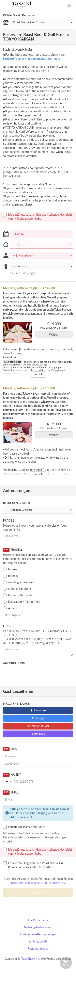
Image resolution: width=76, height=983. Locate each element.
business (11, 569)
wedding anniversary (18, 582)
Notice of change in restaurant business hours (31, 58)
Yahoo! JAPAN (38, 726)
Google (38, 718)
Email (11, 792)
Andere (10, 608)
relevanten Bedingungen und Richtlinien (36, 882)
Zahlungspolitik (38, 941)
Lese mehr (38, 374)
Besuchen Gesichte (17, 503)
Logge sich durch (16, 703)
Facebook (38, 710)
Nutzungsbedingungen (38, 927)
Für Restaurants (38, 920)
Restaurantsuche (38, 948)
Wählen (55, 334)
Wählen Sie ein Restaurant (19, 15)
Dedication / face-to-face (21, 602)
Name (11, 749)
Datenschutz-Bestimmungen (38, 934)
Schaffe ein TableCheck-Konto (24, 827)
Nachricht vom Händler (17, 49)
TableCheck (38, 734)
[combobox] (8, 781)
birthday (10, 576)
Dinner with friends (17, 595)
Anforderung (14, 663)
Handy (12, 775)
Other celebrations (17, 589)
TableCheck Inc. (30, 958)
